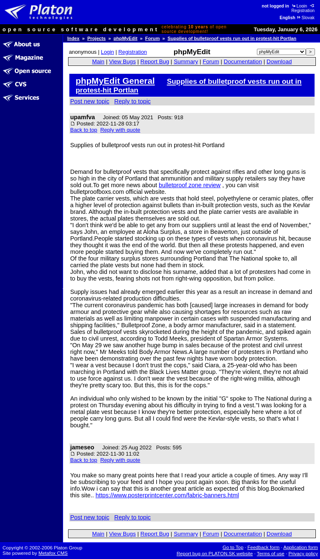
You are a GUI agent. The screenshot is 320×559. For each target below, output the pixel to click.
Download (279, 61)
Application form (300, 547)
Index (73, 38)
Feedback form (263, 547)
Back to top (83, 130)
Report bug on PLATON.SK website (215, 553)
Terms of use (270, 553)
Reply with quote (120, 130)
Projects (96, 38)
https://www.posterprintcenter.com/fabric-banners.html (167, 495)
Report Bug (154, 61)
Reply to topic (132, 101)
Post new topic (89, 101)
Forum (152, 38)
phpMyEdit (125, 38)
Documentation (243, 61)
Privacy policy (303, 553)
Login (299, 6)
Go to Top (233, 547)
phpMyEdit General (115, 80)
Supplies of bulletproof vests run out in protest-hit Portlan (232, 38)
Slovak (305, 17)
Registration (303, 8)
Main (98, 61)
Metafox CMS (53, 553)
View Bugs (122, 61)
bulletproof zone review (190, 185)
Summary (186, 61)
